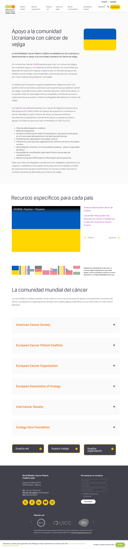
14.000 (36, 64)
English (104, 2)
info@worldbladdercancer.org (81, 532)
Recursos (101, 7)
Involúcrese (115, 7)
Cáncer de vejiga (59, 8)
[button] (31, 522)
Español (113, 2)
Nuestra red (49, 8)
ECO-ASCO (29, 111)
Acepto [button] (120, 545)
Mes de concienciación (73, 8)
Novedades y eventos (87, 8)
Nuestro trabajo (22, 8)
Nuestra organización (36, 8)
